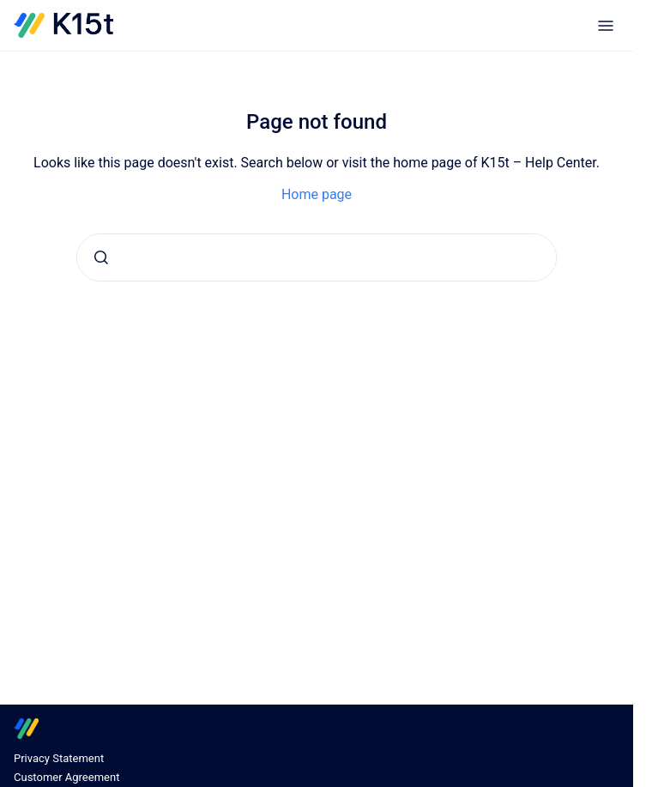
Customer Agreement (66, 777)
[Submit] (101, 257)
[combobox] (316, 257)
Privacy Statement (59, 758)
